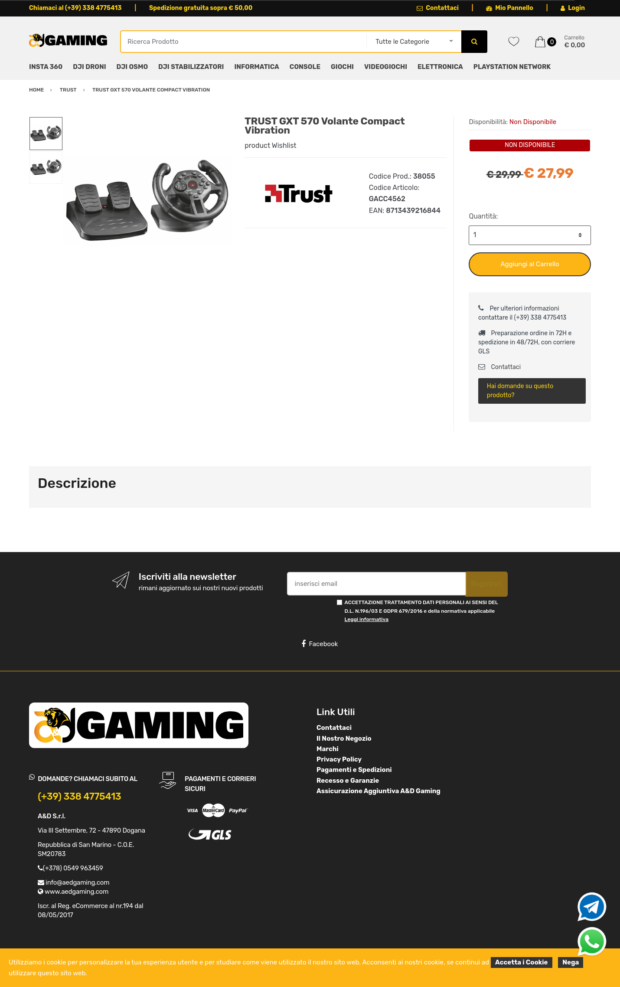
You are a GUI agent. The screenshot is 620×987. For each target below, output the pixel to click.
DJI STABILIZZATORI (191, 67)
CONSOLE (305, 67)
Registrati (486, 584)
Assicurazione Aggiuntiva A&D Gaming (379, 791)
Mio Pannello (509, 8)
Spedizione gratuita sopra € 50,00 (200, 8)
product (257, 145)
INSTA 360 (45, 67)
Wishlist (284, 145)
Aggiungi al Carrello (530, 264)
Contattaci (438, 8)
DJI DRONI (89, 67)
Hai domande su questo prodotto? (520, 390)
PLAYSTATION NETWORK (512, 67)
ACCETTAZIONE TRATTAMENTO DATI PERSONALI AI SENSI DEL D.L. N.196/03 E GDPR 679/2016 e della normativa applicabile (421, 610)
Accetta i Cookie (521, 962)
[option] (147, 201)
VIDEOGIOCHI (385, 67)
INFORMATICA (256, 67)
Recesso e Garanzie (348, 780)
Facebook (319, 644)
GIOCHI (342, 67)
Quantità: (483, 216)
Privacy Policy (339, 759)
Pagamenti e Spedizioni (354, 770)
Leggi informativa (366, 619)
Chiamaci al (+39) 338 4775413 (75, 8)
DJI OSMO (132, 67)
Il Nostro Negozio (344, 738)
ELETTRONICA (440, 67)
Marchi (328, 749)
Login (573, 8)
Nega (570, 962)
